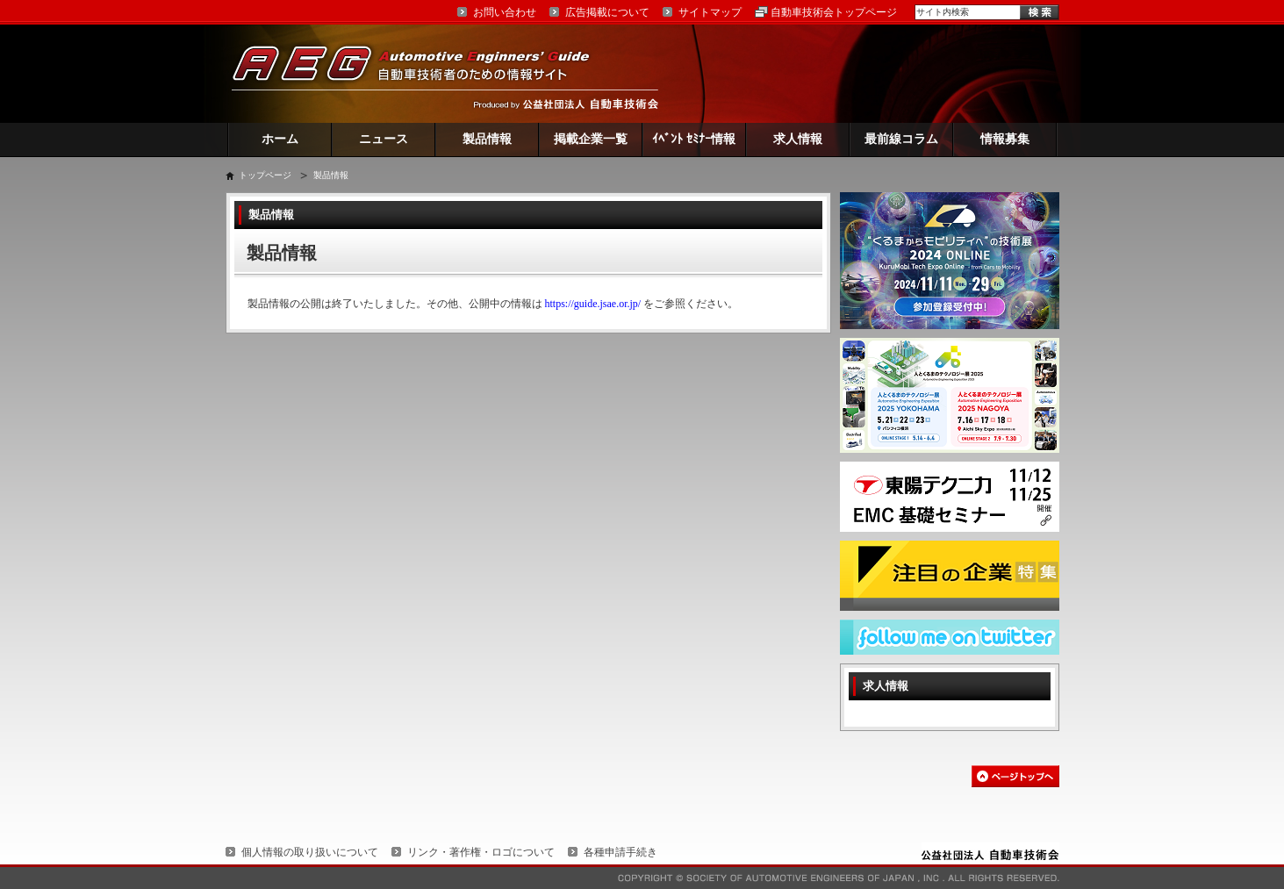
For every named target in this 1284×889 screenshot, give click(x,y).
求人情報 (797, 139)
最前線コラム (901, 139)
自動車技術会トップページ (834, 12)
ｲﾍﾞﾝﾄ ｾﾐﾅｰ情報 (693, 139)
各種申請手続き (620, 852)
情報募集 (1004, 139)
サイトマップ (710, 12)
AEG (422, 73)
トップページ (265, 175)
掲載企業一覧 (591, 139)
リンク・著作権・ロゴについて (481, 852)
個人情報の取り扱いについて (309, 852)
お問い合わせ (504, 12)
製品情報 (487, 139)
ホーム (280, 139)
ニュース (383, 139)
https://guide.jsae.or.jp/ (593, 304)
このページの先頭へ (1015, 776)
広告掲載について (607, 12)
